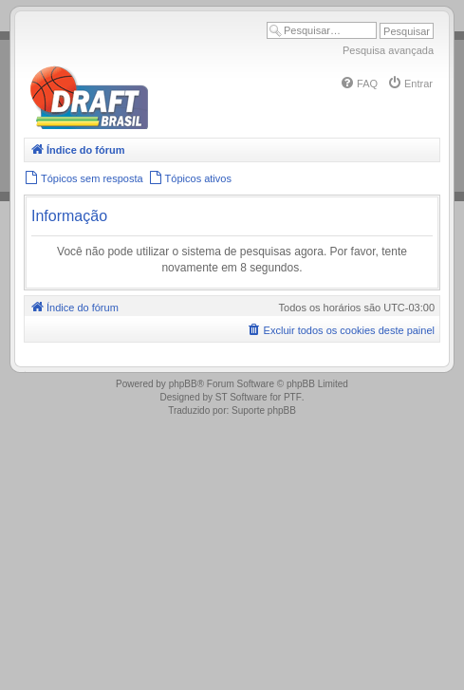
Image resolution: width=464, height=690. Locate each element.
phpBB (183, 384)
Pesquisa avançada (388, 50)
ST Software (241, 397)
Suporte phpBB (264, 410)
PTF (293, 397)
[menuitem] (359, 83)
